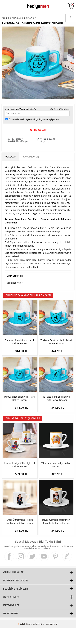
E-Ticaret (28, 624)
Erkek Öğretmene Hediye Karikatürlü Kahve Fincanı (20, 521)
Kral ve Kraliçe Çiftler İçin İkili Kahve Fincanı (20, 465)
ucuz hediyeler (14, 282)
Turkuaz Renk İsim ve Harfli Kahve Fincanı (19, 342)
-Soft (21, 624)
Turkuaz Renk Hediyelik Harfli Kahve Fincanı (20, 398)
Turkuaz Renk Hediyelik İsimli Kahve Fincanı (56, 342)
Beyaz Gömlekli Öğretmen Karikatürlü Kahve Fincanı (56, 521)
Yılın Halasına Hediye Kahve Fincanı (56, 465)
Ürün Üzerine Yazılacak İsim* (20, 109)
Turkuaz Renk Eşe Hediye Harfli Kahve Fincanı (56, 398)
